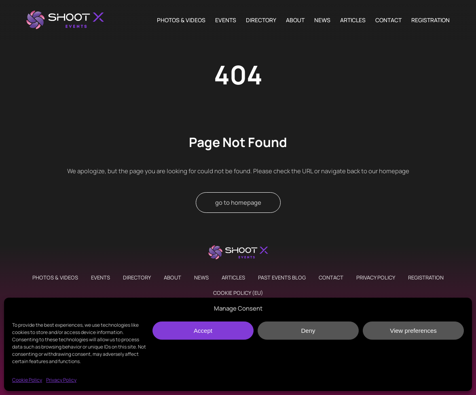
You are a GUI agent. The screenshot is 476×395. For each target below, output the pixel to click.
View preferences (413, 330)
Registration (430, 20)
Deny (308, 330)
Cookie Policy (27, 379)
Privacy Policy (61, 379)
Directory (261, 20)
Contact (388, 20)
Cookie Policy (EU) (238, 292)
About (295, 20)
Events (225, 20)
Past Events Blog (282, 277)
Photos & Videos (181, 20)
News (322, 20)
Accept (203, 330)
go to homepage (238, 202)
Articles (353, 20)
